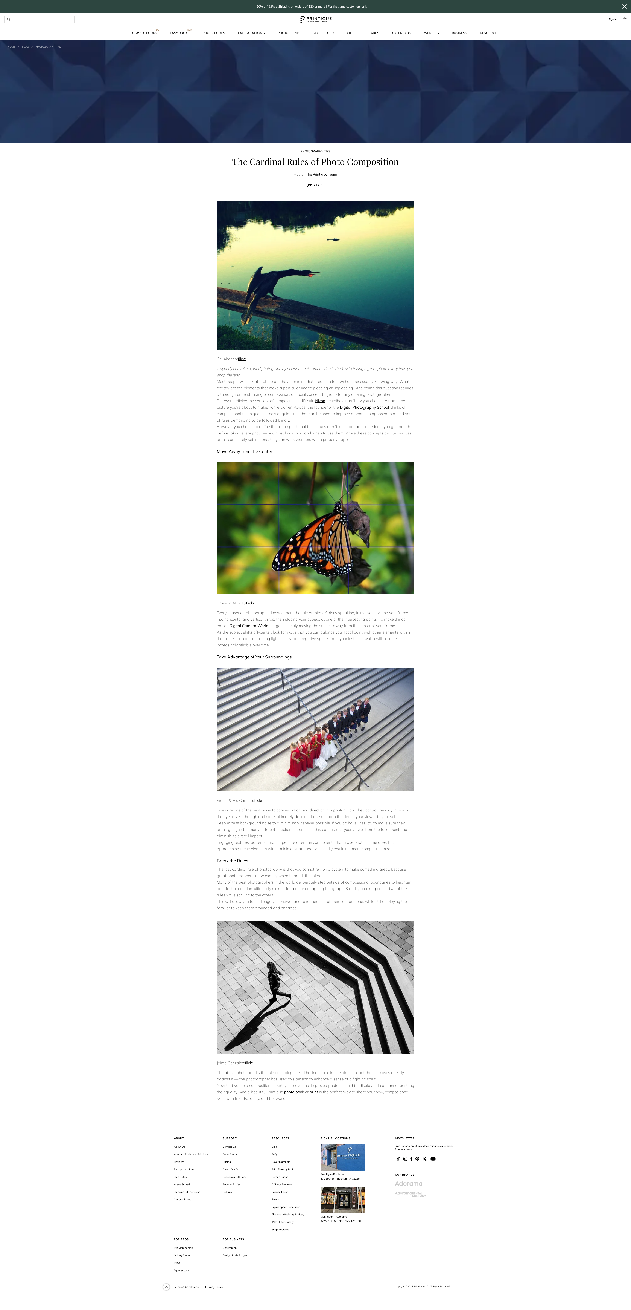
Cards (374, 33)
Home (11, 46)
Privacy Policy (214, 1287)
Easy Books (180, 33)
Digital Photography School (364, 407)
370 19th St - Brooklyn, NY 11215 (340, 1178)
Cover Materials (281, 1161)
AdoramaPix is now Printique (191, 1154)
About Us (179, 1146)
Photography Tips (48, 46)
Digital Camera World (249, 625)
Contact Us (229, 1146)
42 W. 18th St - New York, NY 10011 (342, 1221)
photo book (294, 1091)
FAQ (274, 1154)
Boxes (275, 1199)
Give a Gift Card (232, 1169)
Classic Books (144, 33)
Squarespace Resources (286, 1207)
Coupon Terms (182, 1199)
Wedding (431, 33)
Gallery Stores (182, 1255)
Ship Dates (180, 1176)
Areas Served (182, 1184)
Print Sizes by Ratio (283, 1169)
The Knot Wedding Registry (288, 1214)
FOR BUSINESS (233, 1239)
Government (230, 1247)
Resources (489, 33)
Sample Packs (280, 1191)
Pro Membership (183, 1247)
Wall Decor (323, 33)
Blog (25, 46)
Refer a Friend (280, 1176)
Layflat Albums (251, 33)
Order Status (230, 1154)
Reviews (179, 1161)
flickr (242, 358)
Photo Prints (289, 33)
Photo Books (214, 33)
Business (459, 33)
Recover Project (232, 1184)
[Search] (71, 19)
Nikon (320, 400)
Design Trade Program (236, 1255)
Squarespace (181, 1270)
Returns (227, 1191)
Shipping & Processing (187, 1191)
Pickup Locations (184, 1169)
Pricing (227, 1161)
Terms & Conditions (186, 1287)
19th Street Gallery (283, 1222)
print (314, 1091)
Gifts (351, 33)
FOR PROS (181, 1239)
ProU (177, 1262)
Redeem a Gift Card (234, 1176)
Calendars (401, 33)
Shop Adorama (280, 1229)
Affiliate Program (282, 1184)
